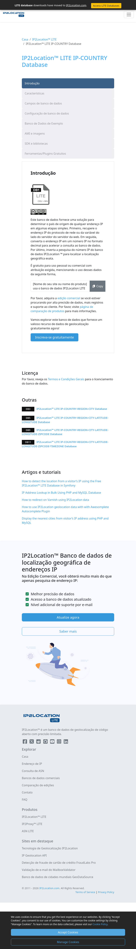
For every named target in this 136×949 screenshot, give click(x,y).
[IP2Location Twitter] (32, 742)
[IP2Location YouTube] (52, 742)
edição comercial (69, 298)
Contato (27, 792)
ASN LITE (28, 831)
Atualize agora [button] (68, 617)
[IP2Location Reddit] (38, 742)
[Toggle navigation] (129, 14)
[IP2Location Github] (45, 742)
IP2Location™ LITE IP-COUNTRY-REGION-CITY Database (72, 409)
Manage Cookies (68, 942)
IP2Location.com (76, 5)
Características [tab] (34, 93)
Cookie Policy (100, 924)
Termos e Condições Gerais (65, 379)
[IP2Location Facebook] (25, 742)
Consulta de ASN (33, 771)
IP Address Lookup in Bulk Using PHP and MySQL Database (61, 493)
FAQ (24, 800)
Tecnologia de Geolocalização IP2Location (50, 848)
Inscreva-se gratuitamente (54, 337)
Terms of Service (85, 892)
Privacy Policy (106, 892)
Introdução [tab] (32, 83)
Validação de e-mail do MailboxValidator (49, 870)
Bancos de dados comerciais (41, 778)
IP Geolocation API (34, 855)
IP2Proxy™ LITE (32, 824)
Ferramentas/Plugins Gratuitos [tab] (45, 154)
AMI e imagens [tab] (35, 133)
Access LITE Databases (106, 5)
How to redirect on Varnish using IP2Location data (55, 500)
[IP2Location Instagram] (59, 742)
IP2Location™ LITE (44, 39)
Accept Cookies (68, 932)
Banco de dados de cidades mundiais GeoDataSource (57, 877)
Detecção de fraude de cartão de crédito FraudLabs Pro (59, 863)
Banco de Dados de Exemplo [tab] (44, 123)
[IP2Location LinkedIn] (66, 742)
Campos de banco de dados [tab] (43, 103)
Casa (25, 39)
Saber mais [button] (68, 631)
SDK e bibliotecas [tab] (36, 144)
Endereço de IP (32, 764)
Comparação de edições (38, 785)
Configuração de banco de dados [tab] (47, 113)
